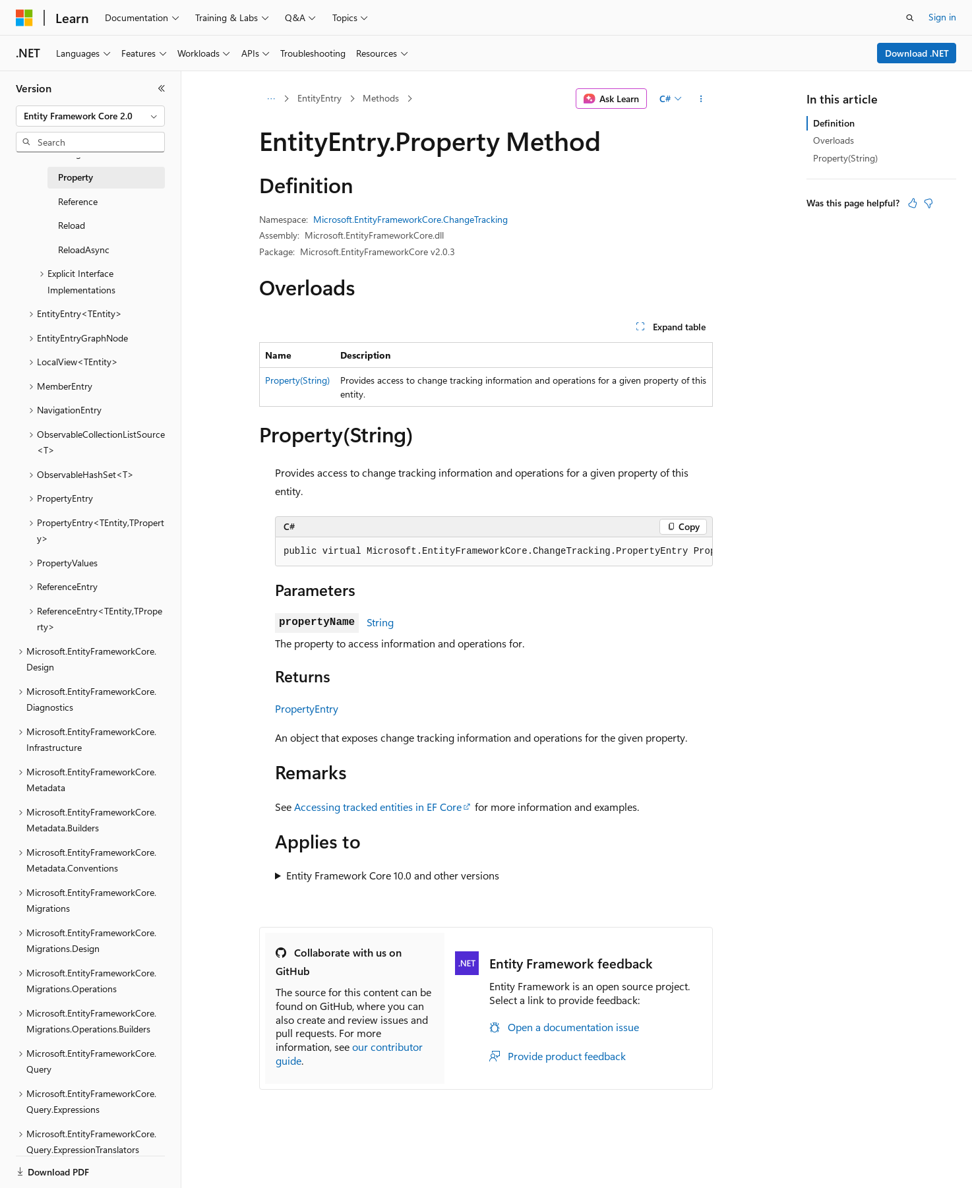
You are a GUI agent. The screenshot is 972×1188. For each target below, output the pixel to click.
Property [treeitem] (75, 177)
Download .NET (917, 53)
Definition (834, 123)
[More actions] (701, 98)
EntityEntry (319, 98)
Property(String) (297, 380)
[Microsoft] (24, 17)
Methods (381, 98)
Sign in (942, 17)
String (380, 622)
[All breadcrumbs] (270, 98)
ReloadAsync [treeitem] (83, 249)
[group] (494, 551)
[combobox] (90, 116)
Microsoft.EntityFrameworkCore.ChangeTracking (410, 219)
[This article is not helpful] (928, 203)
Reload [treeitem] (71, 225)
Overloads (833, 140)
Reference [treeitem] (78, 201)
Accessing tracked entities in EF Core (378, 807)
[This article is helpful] (913, 203)
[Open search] (910, 18)
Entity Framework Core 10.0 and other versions (392, 875)
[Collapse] (161, 88)
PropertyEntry (306, 708)
